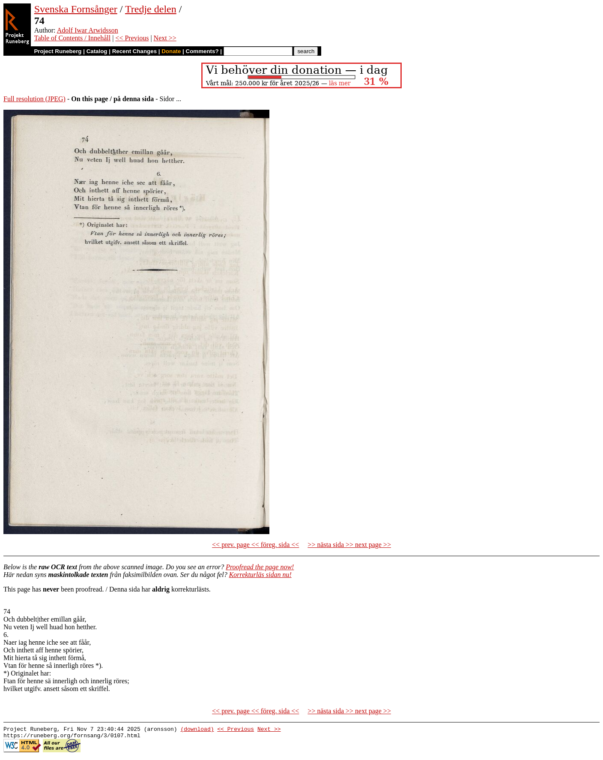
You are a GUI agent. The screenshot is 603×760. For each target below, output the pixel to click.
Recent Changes (134, 51)
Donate (171, 51)
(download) (197, 730)
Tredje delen (150, 9)
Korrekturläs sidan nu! (260, 574)
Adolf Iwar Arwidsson (87, 30)
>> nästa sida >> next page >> (349, 544)
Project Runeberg (57, 51)
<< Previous (132, 38)
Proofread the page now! (260, 567)
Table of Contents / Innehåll (72, 38)
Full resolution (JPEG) (34, 98)
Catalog (97, 51)
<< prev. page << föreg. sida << (255, 544)
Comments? (202, 51)
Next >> (165, 38)
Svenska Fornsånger (75, 9)
